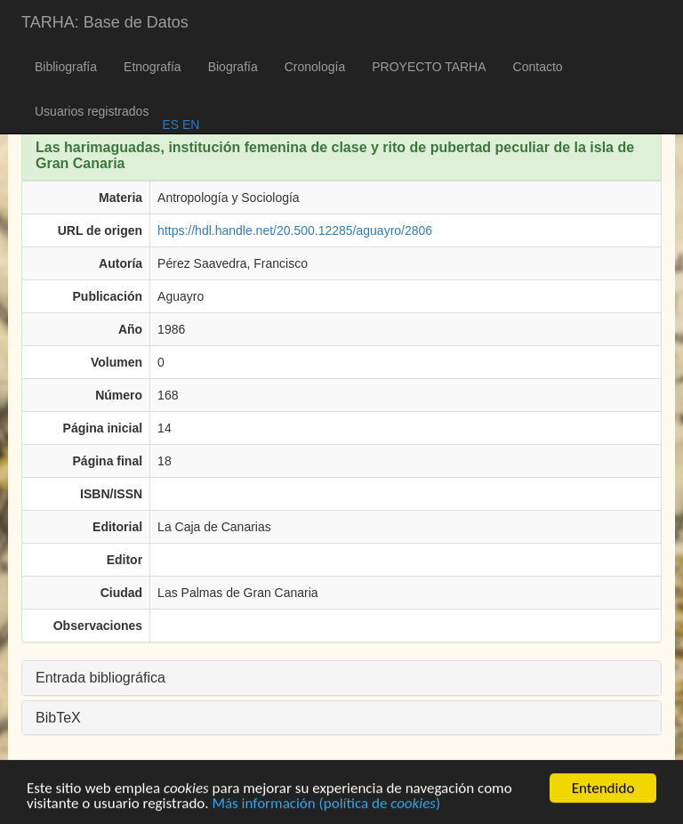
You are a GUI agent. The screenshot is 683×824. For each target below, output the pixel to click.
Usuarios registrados (92, 111)
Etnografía (152, 67)
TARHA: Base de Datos (105, 22)
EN (189, 124)
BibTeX (58, 717)
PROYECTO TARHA (429, 67)
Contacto (538, 67)
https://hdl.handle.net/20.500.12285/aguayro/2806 (294, 230)
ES (170, 124)
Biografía (233, 67)
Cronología (315, 67)
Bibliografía (66, 67)
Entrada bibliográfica (100, 677)
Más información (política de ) (326, 805)
